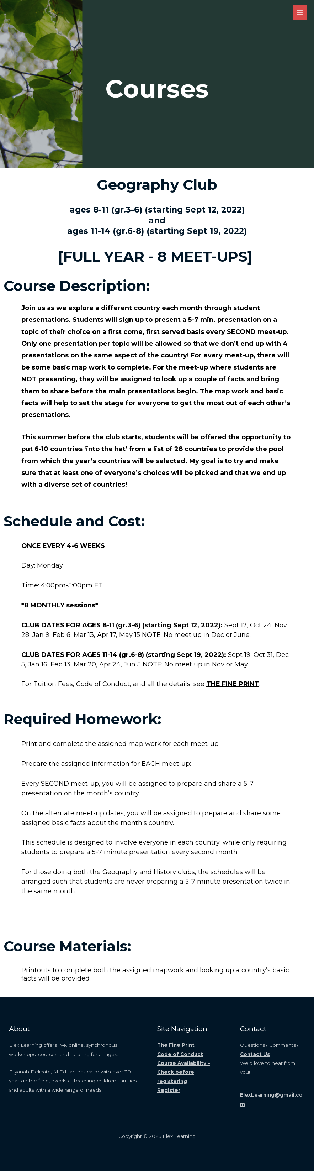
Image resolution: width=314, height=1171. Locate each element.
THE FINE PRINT (232, 684)
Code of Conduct (180, 1054)
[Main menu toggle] (300, 12)
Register (168, 1090)
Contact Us (255, 1054)
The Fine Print (176, 1045)
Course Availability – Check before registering (183, 1072)
